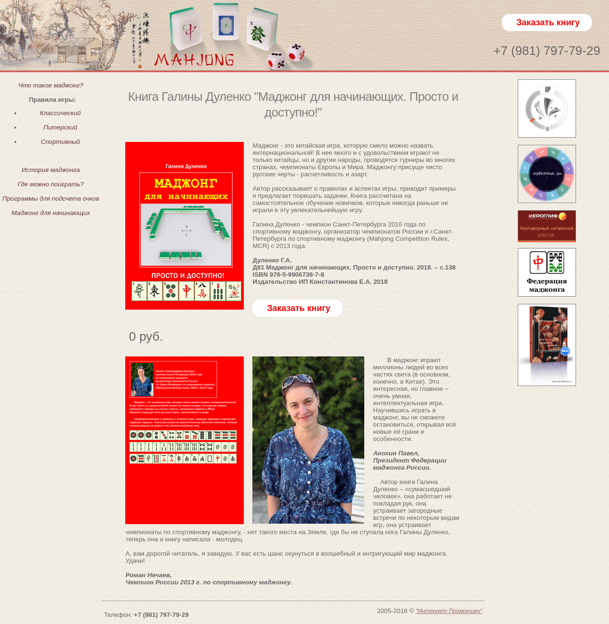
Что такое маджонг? (50, 85)
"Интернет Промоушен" (449, 611)
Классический (60, 113)
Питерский (60, 127)
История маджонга (51, 169)
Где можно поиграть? (51, 184)
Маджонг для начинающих (50, 212)
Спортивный (60, 141)
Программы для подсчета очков (50, 198)
